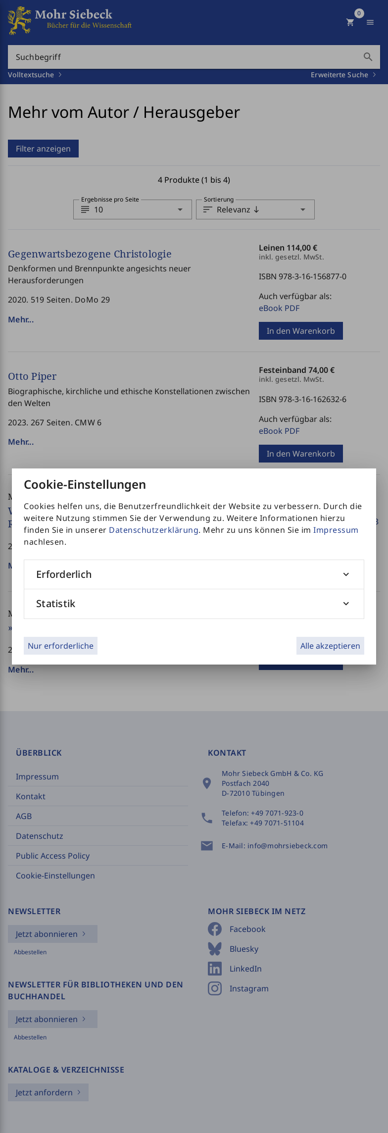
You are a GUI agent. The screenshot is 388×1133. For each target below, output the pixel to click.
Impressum (336, 529)
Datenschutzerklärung (153, 529)
